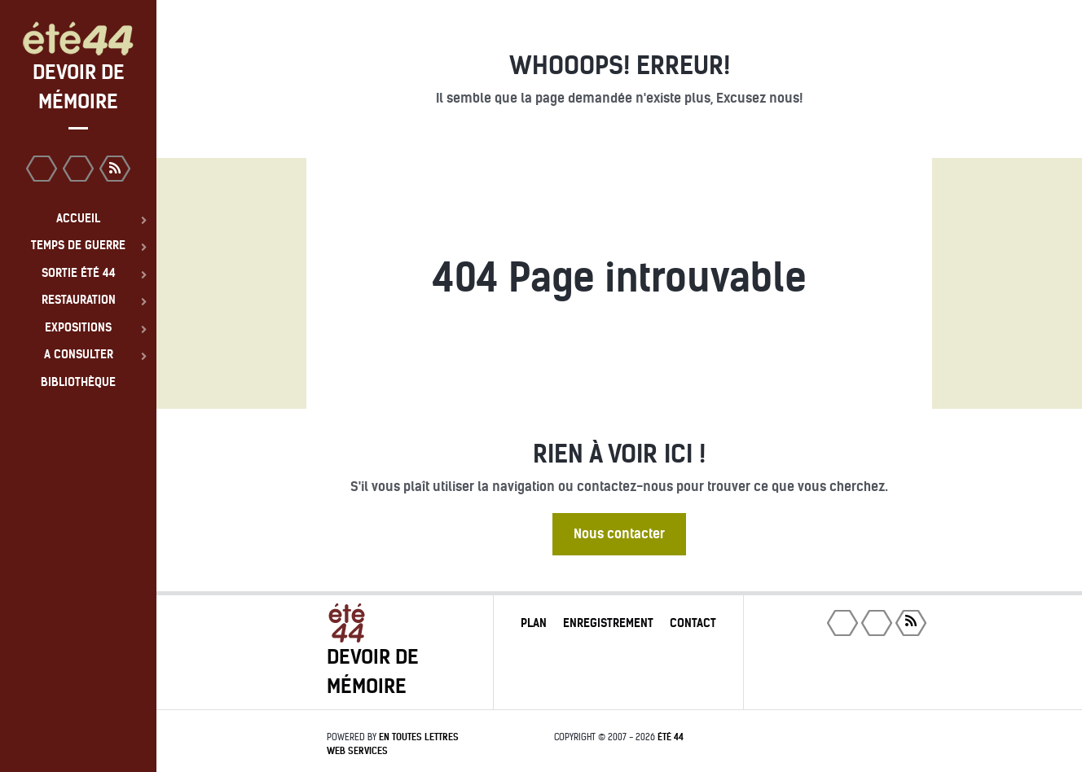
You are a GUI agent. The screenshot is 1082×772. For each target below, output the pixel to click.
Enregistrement (608, 623)
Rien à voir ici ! (619, 454)
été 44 (671, 737)
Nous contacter (619, 534)
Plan (534, 623)
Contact (693, 623)
